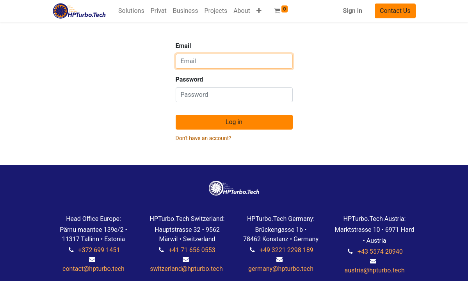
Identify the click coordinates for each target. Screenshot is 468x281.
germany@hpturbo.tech (280, 268)
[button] (259, 11)
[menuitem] (131, 11)
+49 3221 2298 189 (286, 250)
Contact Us (395, 10)
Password (189, 79)
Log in (234, 122)
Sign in (352, 10)
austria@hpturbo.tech (375, 270)
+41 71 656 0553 (192, 250)
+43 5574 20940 (380, 251)
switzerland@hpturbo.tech (186, 268)
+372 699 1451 (99, 250)
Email (183, 46)
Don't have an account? (203, 138)
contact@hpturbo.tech (93, 268)
